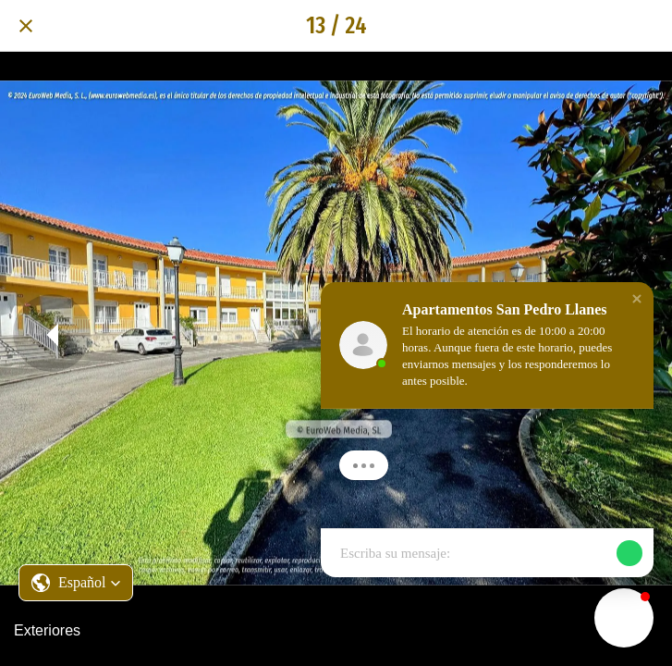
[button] (76, 583)
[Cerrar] (26, 26)
